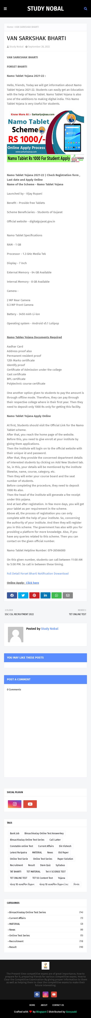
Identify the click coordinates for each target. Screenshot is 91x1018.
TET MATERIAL (33, 871)
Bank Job (14, 833)
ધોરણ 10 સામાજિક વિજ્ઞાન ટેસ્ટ (54, 884)
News (50, 852)
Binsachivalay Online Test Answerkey (44, 833)
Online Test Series (42, 859)
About (44, 1005)
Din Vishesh (65, 846)
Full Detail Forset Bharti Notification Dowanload (38, 573)
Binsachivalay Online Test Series (27, 839)
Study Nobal (45, 8)
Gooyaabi (71, 1011)
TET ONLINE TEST (18, 878)
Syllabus (60, 865)
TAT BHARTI (15, 871)
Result (31, 865)
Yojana (61, 878)
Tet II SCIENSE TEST (56, 871)
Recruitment (16, 865)
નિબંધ (76, 884)
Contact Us (58, 1005)
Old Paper (63, 852)
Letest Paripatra (18, 852)
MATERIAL (37, 852)
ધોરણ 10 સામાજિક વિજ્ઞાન (22, 884)
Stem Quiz (45, 865)
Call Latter (55, 839)
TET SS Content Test (42, 878)
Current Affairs (46, 846)
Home (10, 27)
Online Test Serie (19, 859)
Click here (32, 583)
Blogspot (41, 1011)
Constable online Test (21, 846)
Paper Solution (65, 859)
